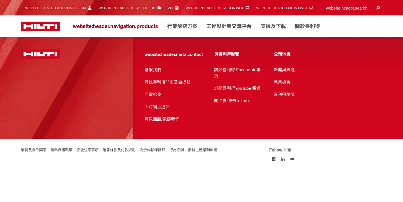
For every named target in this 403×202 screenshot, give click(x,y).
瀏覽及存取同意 (33, 150)
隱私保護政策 (61, 150)
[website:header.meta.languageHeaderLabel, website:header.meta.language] (174, 7)
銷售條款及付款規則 (119, 150)
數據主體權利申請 (202, 150)
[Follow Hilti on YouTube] (292, 159)
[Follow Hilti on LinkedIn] (283, 159)
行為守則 (176, 150)
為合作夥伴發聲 (152, 150)
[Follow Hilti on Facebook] (273, 159)
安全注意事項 (88, 150)
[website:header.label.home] (40, 26)
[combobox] (352, 7)
